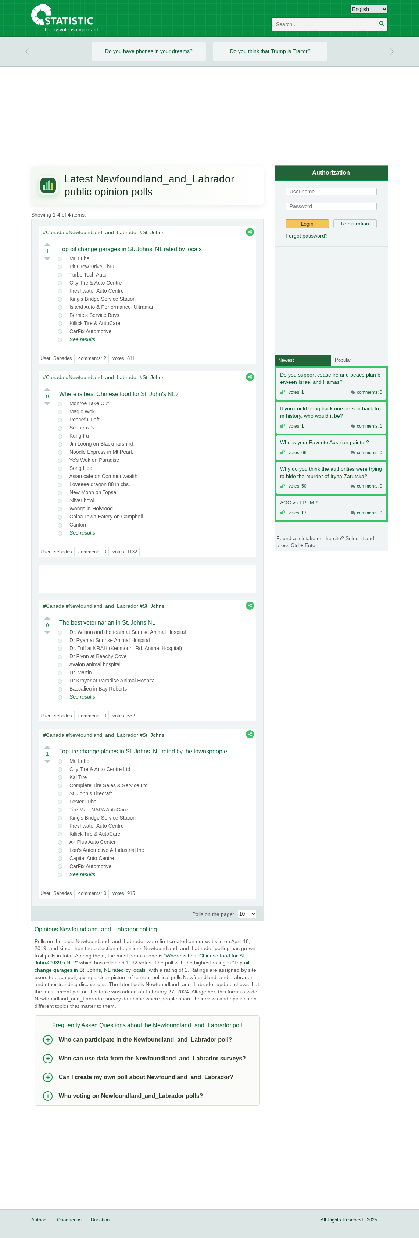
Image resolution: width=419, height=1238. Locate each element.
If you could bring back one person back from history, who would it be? (330, 412)
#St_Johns (152, 232)
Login (307, 224)
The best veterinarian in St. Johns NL (107, 623)
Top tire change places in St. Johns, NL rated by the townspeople (143, 751)
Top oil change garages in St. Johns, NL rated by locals (130, 249)
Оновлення (69, 1220)
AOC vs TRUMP (299, 503)
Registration (355, 223)
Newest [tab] (286, 360)
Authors (39, 1220)
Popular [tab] (343, 360)
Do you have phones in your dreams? (149, 51)
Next (392, 51)
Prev (27, 51)
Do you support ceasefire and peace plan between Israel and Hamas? (330, 378)
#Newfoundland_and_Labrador (102, 232)
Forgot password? (307, 236)
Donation (100, 1220)
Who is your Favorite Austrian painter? (324, 442)
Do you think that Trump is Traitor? (270, 51)
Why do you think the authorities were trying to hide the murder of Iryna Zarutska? (331, 472)
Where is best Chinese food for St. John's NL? (119, 394)
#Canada (53, 232)
